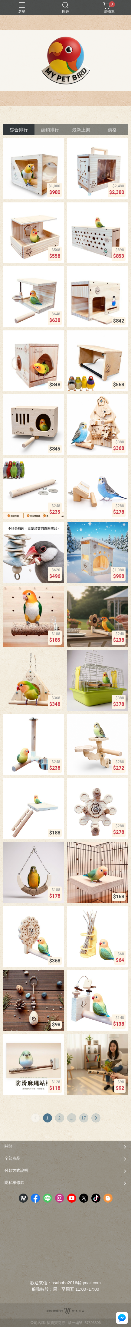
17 (83, 1118)
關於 (8, 1146)
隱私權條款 (14, 1182)
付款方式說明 (16, 1170)
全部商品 (12, 1158)
